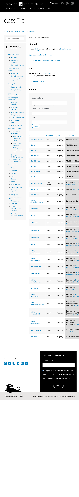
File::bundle (34, 288)
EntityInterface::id (72, 246)
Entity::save (34, 223)
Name (31, 135)
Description (70, 135)
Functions (14, 171)
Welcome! (55, 4)
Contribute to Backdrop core (15, 132)
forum (61, 396)
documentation (38, 396)
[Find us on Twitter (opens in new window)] (10, 364)
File (38, 51)
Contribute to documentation (16, 161)
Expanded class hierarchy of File (40, 55)
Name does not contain (40, 109)
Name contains (37, 98)
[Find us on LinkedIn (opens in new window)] (23, 364)
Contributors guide (14, 128)
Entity (37, 49)
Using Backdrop (16, 90)
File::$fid (33, 177)
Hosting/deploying (17, 65)
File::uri (32, 215)
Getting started (13, 54)
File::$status (34, 337)
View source (38, 81)
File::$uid (33, 150)
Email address (48, 360)
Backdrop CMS (18, 396)
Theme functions (16, 187)
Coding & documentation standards (16, 208)
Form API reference (14, 191)
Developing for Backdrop (13, 99)
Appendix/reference (15, 198)
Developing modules (14, 104)
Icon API (13, 182)
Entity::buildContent (35, 295)
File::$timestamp (36, 140)
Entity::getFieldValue (35, 259)
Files (12, 176)
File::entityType (35, 266)
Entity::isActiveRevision (35, 313)
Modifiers (49, 135)
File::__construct (36, 330)
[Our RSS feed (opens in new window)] (27, 364)
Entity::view (34, 208)
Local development (17, 118)
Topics (13, 168)
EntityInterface (65, 49)
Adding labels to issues (17, 144)
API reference (15, 31)
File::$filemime (35, 161)
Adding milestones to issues (18, 150)
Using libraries (16, 115)
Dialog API (14, 195)
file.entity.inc (30, 31)
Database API (15, 184)
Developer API (13, 165)
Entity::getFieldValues (35, 252)
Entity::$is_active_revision (36, 201)
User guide (11, 84)
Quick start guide (16, 87)
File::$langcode (35, 172)
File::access (34, 189)
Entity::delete (35, 274)
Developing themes (14, 108)
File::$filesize (34, 156)
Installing (14, 58)
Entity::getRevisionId (35, 322)
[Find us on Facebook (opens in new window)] (15, 364)
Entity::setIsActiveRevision (37, 304)
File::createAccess (36, 183)
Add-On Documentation (13, 94)
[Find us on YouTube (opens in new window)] (19, 364)
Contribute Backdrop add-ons (17, 156)
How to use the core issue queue (18, 138)
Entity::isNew (34, 237)
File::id (32, 245)
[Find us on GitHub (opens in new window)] (6, 364)
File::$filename (35, 195)
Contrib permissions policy (17, 214)
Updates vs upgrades (14, 61)
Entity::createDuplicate (35, 281)
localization (49, 396)
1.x (23, 31)
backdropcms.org (71, 396)
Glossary (14, 204)
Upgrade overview (17, 76)
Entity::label (34, 230)
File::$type (33, 166)
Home (6, 31)
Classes (13, 173)
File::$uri (33, 145)
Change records (16, 201)
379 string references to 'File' (47, 60)
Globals (13, 179)
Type (33, 117)
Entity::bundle (71, 289)
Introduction (15, 73)
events (56, 396)
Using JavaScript (16, 125)
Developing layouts (17, 112)
